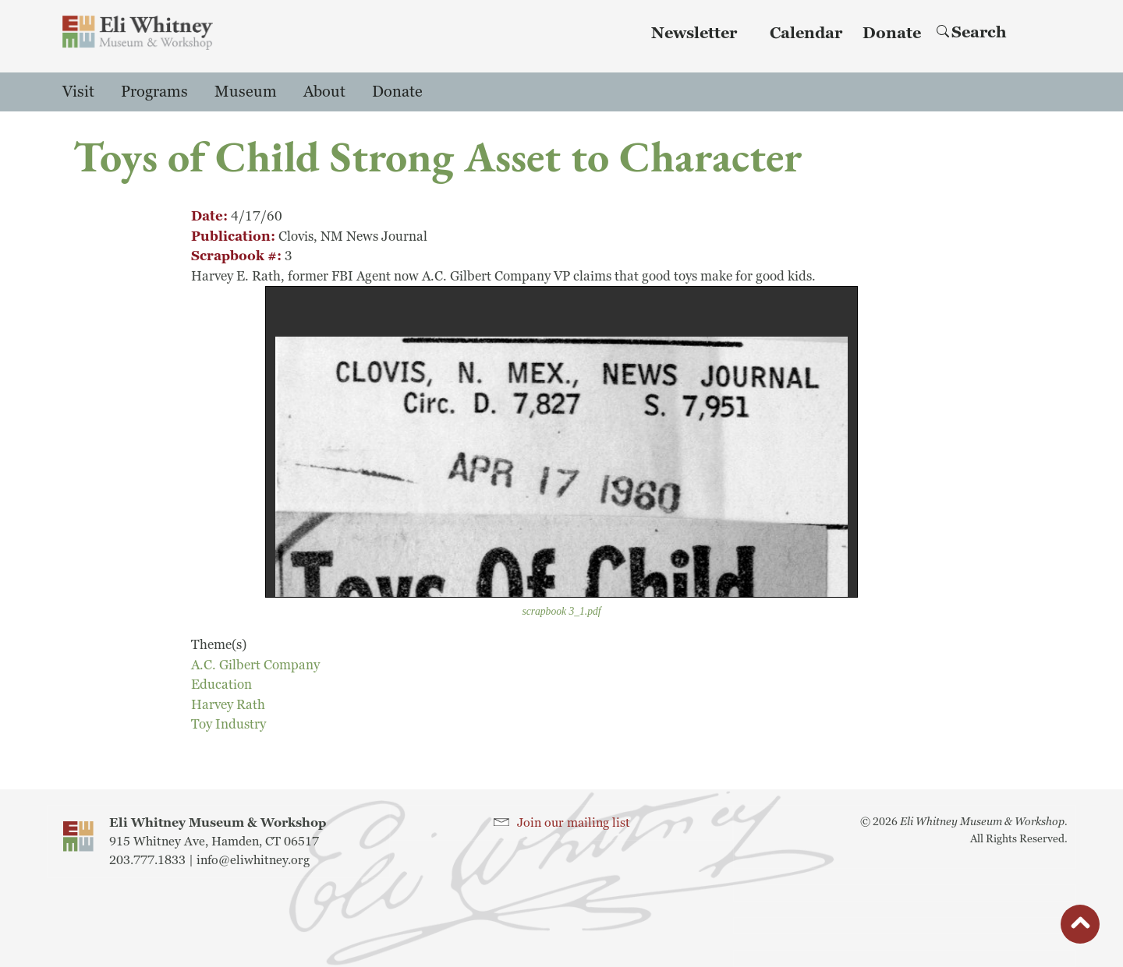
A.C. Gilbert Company (255, 665)
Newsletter (694, 33)
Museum (245, 92)
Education (221, 684)
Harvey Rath (228, 705)
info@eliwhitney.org (253, 860)
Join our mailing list (573, 823)
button (1080, 928)
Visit (78, 92)
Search (972, 32)
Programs (154, 92)
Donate (892, 33)
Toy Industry (228, 724)
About (324, 92)
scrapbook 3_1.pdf (561, 611)
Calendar (806, 33)
